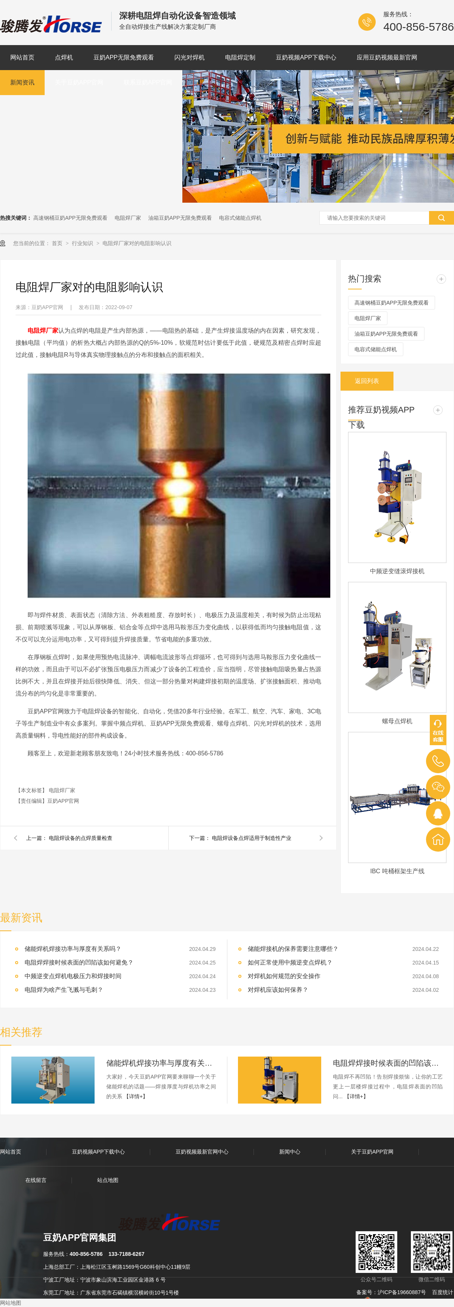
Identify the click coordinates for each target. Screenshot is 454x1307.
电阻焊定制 (240, 57)
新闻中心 (289, 1152)
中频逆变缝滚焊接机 (397, 571)
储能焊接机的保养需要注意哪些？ (293, 949)
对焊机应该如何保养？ (278, 990)
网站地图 (10, 1303)
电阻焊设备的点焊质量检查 (80, 838)
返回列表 (367, 381)
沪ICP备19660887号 (402, 1292)
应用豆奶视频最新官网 (387, 57)
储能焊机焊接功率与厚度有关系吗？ (73, 949)
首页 (58, 243)
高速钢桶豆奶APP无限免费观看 (70, 218)
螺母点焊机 (397, 721)
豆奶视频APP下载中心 (306, 57)
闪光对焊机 (189, 57)
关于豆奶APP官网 (79, 82)
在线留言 (36, 1180)
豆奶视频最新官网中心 (202, 1152)
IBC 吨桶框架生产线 (397, 871)
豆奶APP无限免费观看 (123, 57)
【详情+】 (136, 1096)
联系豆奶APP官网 (148, 82)
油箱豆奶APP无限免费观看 (180, 218)
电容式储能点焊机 (240, 218)
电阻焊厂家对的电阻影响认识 (137, 243)
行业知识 (83, 243)
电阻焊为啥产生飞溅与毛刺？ (64, 990)
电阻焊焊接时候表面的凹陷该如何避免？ (388, 1063)
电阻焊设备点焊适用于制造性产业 (251, 838)
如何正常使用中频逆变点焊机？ (290, 962)
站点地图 (107, 1180)
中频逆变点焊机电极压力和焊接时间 (73, 976)
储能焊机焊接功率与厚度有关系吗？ (161, 1063)
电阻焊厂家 (128, 218)
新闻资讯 (22, 82)
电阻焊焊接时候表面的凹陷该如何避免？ (79, 962)
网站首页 (22, 57)
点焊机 (64, 57)
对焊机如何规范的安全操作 (284, 976)
